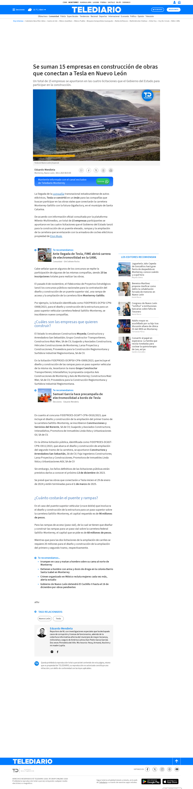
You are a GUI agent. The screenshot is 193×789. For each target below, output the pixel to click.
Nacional (94, 16)
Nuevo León (44, 618)
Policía (63, 16)
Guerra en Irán (52, 21)
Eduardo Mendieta (44, 170)
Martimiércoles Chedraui (138, 21)
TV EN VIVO (158, 9)
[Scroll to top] (176, 761)
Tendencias (84, 16)
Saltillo (111, 2)
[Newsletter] (179, 3)
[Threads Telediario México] (169, 769)
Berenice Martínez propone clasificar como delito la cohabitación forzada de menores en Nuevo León (144, 289)
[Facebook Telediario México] (147, 769)
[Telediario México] (96, 9)
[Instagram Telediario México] (162, 769)
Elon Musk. (56, 236)
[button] (81, 170)
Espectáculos (72, 16)
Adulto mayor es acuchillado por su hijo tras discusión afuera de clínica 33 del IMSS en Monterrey (145, 325)
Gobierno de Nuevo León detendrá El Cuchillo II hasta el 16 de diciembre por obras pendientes (74, 585)
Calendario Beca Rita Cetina (35, 21)
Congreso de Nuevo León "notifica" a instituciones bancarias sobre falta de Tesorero (144, 307)
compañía (58, 194)
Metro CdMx (175, 21)
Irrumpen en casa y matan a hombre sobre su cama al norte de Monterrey (74, 563)
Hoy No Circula (163, 21)
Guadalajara (85, 2)
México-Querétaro (65, 21)
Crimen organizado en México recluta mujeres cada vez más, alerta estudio (73, 578)
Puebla (103, 2)
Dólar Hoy (153, 21)
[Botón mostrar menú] (19, 9)
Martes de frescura (121, 21)
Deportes (103, 16)
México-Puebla (79, 21)
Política (133, 16)
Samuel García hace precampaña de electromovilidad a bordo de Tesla (78, 396)
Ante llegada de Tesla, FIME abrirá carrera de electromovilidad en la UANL (82, 255)
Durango (126, 2)
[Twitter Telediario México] (154, 769)
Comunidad (54, 16)
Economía (125, 16)
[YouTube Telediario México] (177, 769)
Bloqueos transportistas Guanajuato (100, 21)
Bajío (118, 2)
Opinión (141, 16)
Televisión (149, 16)
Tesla (58, 618)
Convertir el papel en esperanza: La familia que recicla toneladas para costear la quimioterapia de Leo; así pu (144, 343)
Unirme (100, 181)
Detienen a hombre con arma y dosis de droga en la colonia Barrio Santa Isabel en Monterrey (76, 570)
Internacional (113, 16)
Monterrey (73, 2)
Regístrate (173, 9)
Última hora (42, 16)
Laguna (96, 2)
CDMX (65, 2)
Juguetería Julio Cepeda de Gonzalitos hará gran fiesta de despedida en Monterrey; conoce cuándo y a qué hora (145, 269)
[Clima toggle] (36, 10)
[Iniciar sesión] (174, 2)
